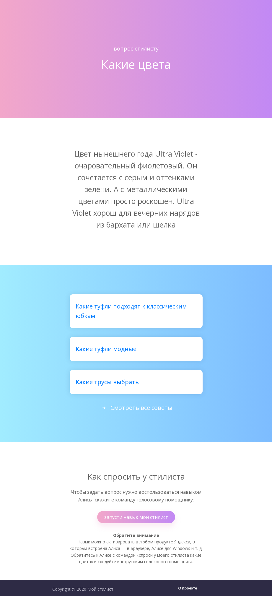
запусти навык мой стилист (136, 517)
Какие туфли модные (106, 349)
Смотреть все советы (136, 408)
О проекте (187, 588)
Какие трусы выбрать (107, 382)
